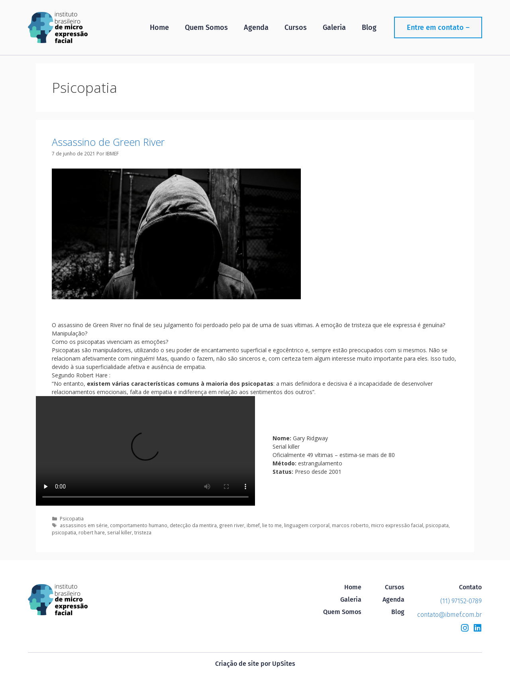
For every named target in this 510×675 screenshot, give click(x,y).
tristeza (142, 532)
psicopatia (64, 532)
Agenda (256, 27)
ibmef (253, 525)
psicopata (437, 525)
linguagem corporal (307, 525)
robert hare (91, 532)
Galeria (334, 27)
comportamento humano (138, 525)
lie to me (272, 525)
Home (159, 27)
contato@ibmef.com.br (449, 614)
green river (231, 525)
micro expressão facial (397, 525)
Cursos (295, 27)
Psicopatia (72, 518)
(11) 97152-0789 (461, 601)
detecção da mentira (193, 525)
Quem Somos (206, 27)
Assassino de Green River (108, 142)
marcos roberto (350, 525)
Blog (369, 27)
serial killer (119, 532)
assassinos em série (84, 525)
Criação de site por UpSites (255, 663)
